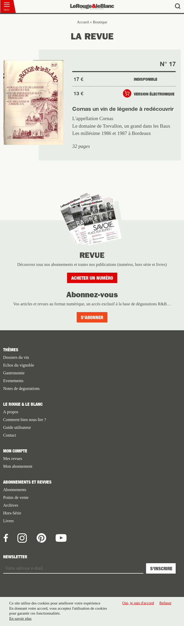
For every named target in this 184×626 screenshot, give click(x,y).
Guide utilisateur (17, 427)
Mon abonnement (17, 466)
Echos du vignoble (18, 365)
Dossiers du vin (16, 357)
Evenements (13, 381)
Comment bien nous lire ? (24, 419)
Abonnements (14, 489)
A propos (10, 412)
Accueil (83, 22)
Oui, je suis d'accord (138, 603)
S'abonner (92, 317)
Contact (9, 435)
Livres (8, 521)
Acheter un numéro (92, 278)
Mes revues (12, 458)
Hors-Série (12, 513)
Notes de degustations (21, 388)
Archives (10, 505)
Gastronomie (14, 373)
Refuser (165, 603)
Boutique (100, 22)
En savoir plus (20, 618)
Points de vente (16, 497)
